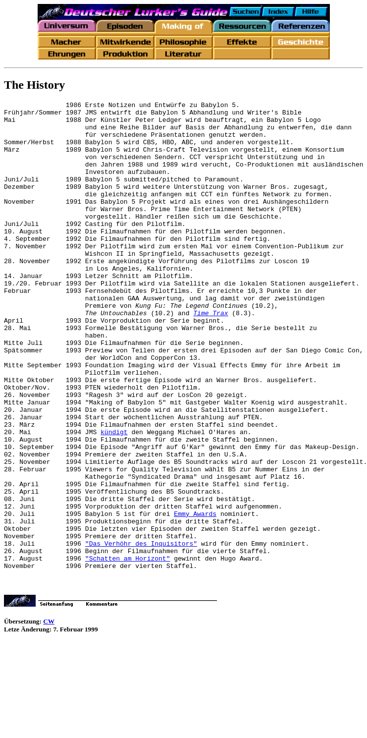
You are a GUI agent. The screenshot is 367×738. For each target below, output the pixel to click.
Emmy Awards (195, 596)
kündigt (114, 498)
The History (34, 84)
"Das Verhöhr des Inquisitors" (141, 632)
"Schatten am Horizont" (127, 650)
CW (48, 715)
